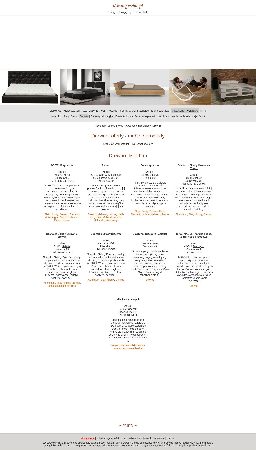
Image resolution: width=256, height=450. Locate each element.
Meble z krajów (160, 110)
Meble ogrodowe (107, 214)
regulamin (159, 438)
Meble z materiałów (137, 110)
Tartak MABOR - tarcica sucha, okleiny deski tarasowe (194, 235)
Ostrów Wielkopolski (110, 174)
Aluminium (56, 116)
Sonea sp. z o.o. (150, 165)
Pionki (66, 174)
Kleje (194, 116)
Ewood (106, 165)
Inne (203, 110)
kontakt (171, 438)
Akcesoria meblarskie (138, 125)
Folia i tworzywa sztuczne (148, 116)
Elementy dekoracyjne (101, 116)
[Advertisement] (128, 42)
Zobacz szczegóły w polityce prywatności (188, 445)
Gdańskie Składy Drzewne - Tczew (194, 167)
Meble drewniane (112, 217)
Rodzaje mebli (115, 110)
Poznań (154, 243)
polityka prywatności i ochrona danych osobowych (124, 438)
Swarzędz (198, 246)
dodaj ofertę (88, 438)
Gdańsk (110, 243)
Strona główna (115, 125)
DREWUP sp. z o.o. (62, 165)
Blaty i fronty (70, 116)
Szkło (202, 116)
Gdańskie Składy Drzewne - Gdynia (62, 235)
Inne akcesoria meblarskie (176, 116)
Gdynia (66, 246)
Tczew (198, 177)
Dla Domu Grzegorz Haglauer (150, 233)
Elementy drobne (124, 116)
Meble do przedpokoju (106, 220)
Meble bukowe (62, 220)
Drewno (63, 214)
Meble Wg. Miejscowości (64, 110)
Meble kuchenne (69, 217)
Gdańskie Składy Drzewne (106, 233)
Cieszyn (154, 174)
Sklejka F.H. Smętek (128, 299)
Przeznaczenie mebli (93, 110)
